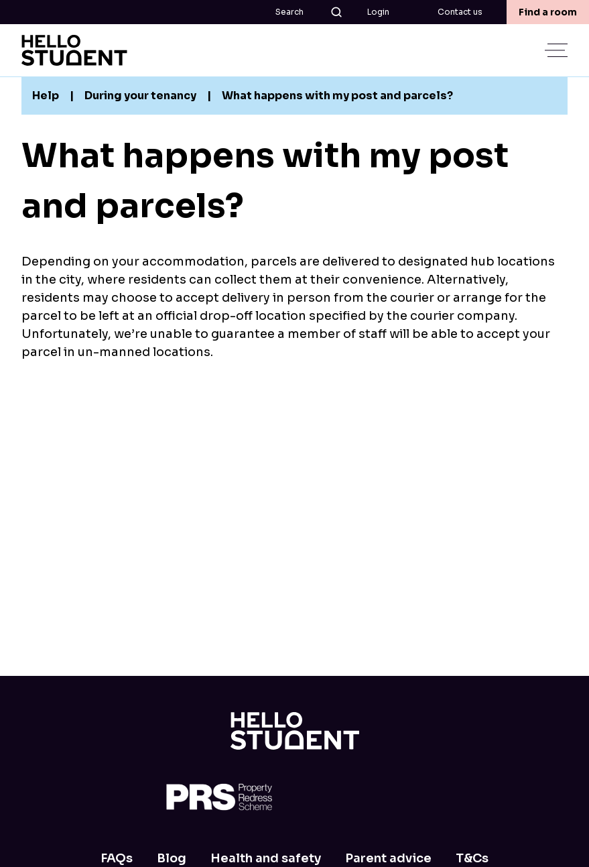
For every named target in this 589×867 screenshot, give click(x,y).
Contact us (460, 12)
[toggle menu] (557, 50)
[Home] (295, 731)
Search (309, 12)
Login (378, 12)
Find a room (548, 12)
